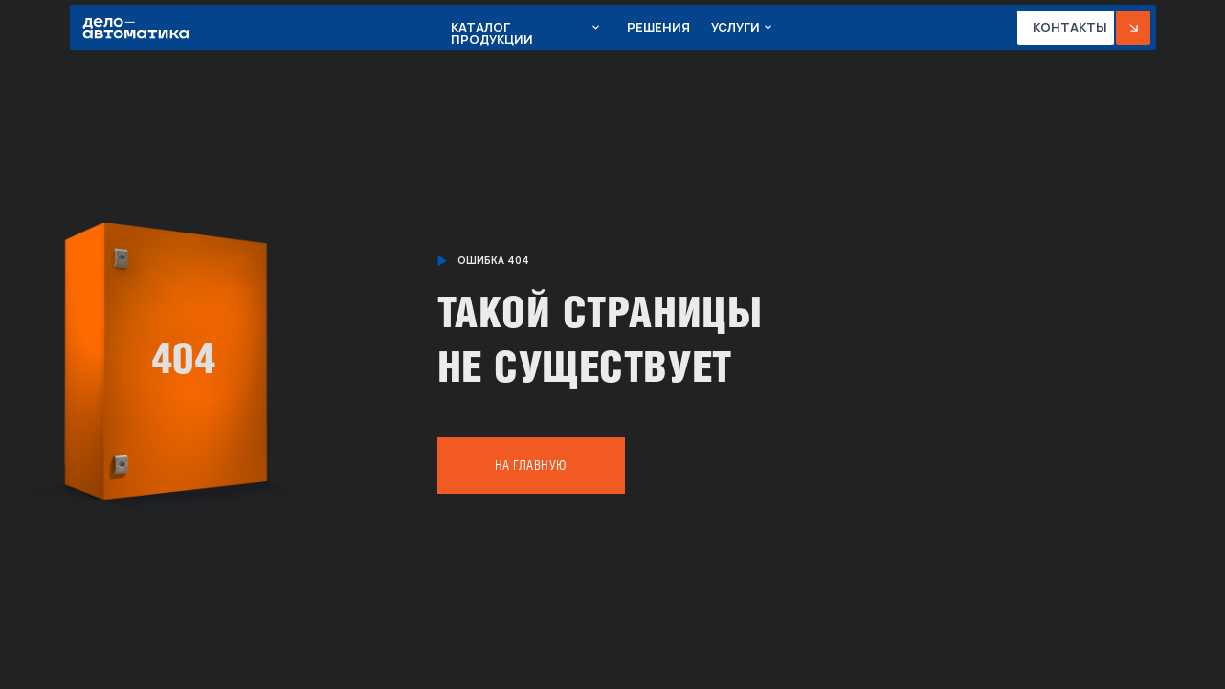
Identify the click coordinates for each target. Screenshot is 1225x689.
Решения (658, 26)
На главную (531, 465)
